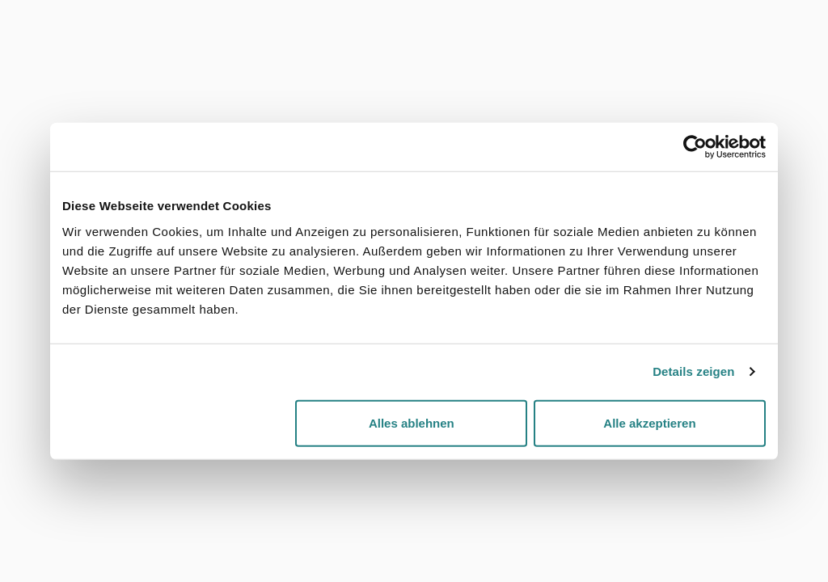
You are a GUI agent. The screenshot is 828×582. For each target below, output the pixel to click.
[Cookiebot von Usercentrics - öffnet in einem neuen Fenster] (695, 147)
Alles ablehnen (411, 422)
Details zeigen (693, 371)
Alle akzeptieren (649, 422)
